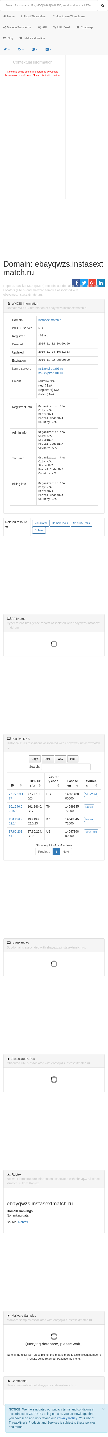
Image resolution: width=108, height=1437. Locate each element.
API (42, 27)
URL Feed (61, 27)
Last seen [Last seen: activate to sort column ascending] (72, 783)
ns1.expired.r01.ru (50, 368)
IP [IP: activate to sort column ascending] (12, 785)
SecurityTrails (81, 523)
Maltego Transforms (17, 27)
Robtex (39, 530)
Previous (44, 851)
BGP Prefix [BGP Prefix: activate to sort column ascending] (35, 783)
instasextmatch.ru (50, 320)
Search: (54, 767)
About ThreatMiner (33, 16)
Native (89, 806)
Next (66, 851)
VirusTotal (41, 523)
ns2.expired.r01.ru (50, 373)
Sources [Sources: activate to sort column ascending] (91, 783)
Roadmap (84, 27)
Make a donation (32, 38)
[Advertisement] (33, 110)
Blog (8, 38)
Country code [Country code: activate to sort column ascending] (54, 779)
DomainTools (60, 523)
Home (9, 16)
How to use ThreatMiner (69, 16)
